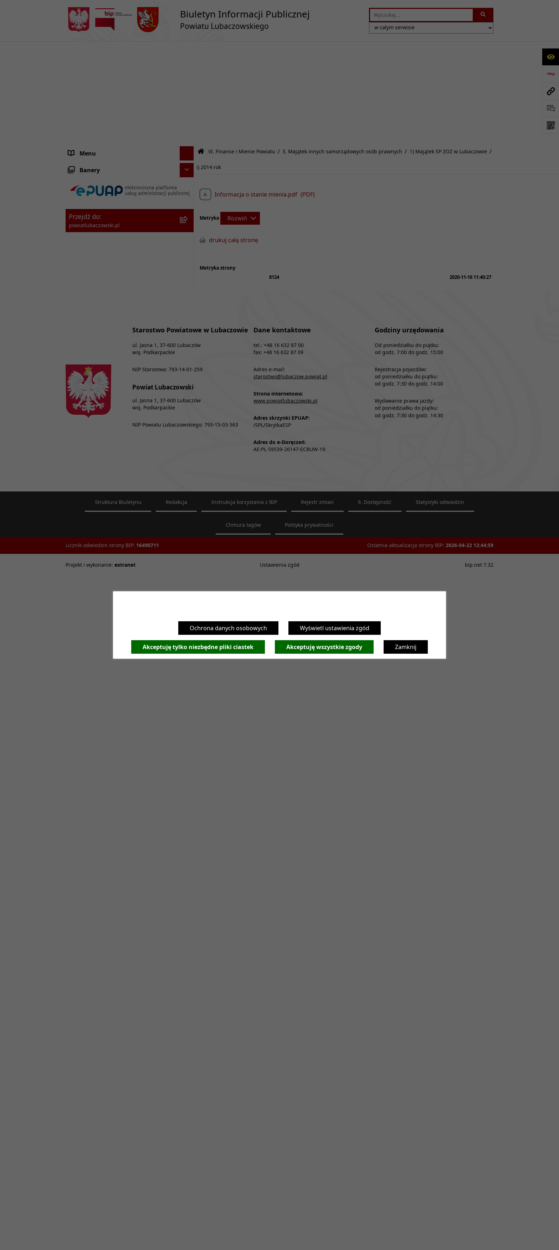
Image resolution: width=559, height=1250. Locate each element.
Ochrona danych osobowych (228, 628)
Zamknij (405, 647)
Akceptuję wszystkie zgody (324, 647)
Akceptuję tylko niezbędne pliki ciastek (198, 647)
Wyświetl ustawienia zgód (334, 628)
